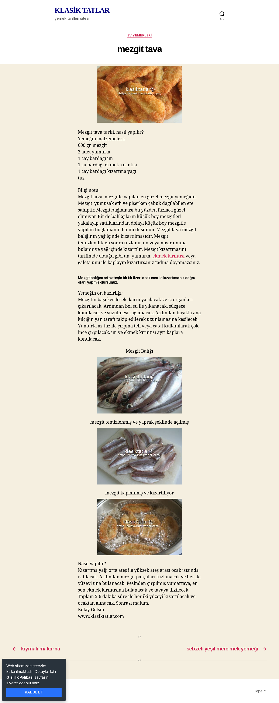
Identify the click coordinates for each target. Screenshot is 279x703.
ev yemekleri (139, 35)
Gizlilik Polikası (19, 677)
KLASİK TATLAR (82, 10)
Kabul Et (34, 692)
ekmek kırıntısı (168, 256)
